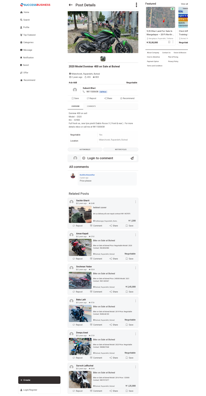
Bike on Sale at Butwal (104, 240)
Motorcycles (121, 149)
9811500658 (96, 91)
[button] (136, 5)
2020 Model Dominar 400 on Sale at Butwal (94, 66)
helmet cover (100, 207)
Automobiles (84, 149)
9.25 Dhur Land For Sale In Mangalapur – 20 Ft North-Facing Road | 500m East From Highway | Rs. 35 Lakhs (159, 33)
